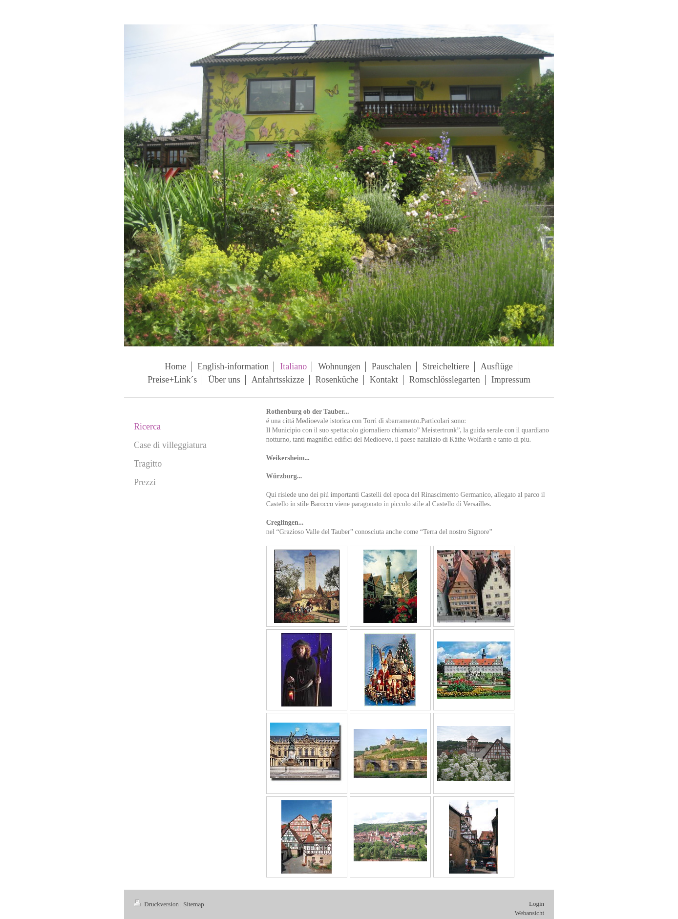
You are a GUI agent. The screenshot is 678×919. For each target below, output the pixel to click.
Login (536, 903)
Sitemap (193, 904)
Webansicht (529, 913)
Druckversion (157, 904)
